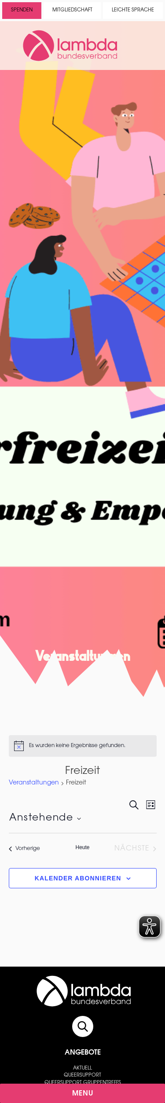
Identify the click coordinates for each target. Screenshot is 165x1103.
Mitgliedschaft (72, 10)
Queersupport (82, 1075)
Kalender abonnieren (78, 878)
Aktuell (82, 1068)
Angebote (83, 1052)
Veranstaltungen (34, 783)
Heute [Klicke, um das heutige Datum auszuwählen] (82, 847)
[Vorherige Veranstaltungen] (24, 849)
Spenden (22, 10)
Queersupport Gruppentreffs (82, 1083)
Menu (83, 1093)
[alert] (83, 745)
